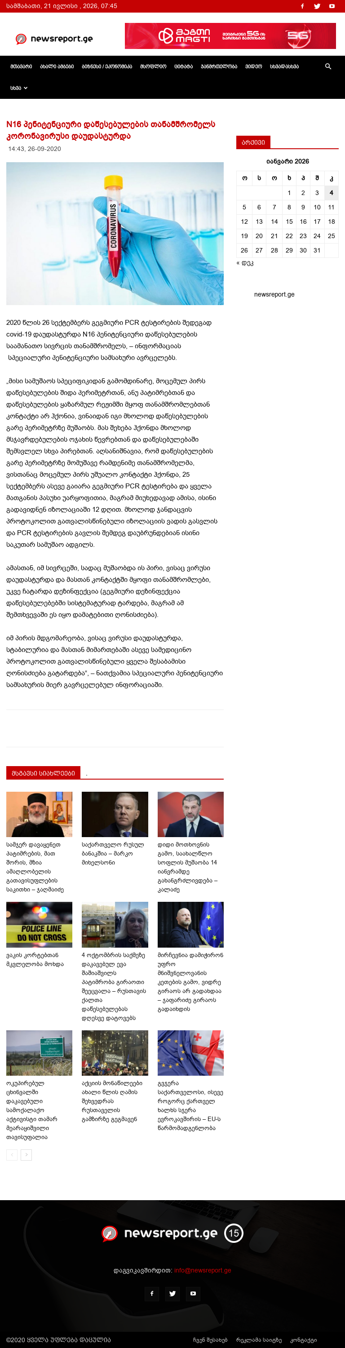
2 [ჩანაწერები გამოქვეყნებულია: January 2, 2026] (303, 193)
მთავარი (21, 66)
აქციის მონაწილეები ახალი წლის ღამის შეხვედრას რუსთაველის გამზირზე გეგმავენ (112, 1101)
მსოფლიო (153, 66)
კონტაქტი (303, 1340)
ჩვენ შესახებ (210, 1340)
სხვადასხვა (284, 66)
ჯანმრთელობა (219, 66)
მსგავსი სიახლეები (43, 773)
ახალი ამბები (57, 66)
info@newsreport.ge (202, 1270)
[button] (328, 66)
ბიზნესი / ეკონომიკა (107, 66)
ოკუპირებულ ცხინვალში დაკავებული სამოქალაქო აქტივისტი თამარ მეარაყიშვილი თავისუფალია (32, 1110)
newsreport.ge (274, 294)
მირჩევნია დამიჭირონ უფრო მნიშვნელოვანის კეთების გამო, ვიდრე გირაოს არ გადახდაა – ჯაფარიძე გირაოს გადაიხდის (190, 982)
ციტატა (183, 66)
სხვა (19, 88)
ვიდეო (253, 66)
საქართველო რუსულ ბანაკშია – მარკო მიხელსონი (113, 853)
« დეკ (245, 262)
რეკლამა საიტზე (259, 1340)
